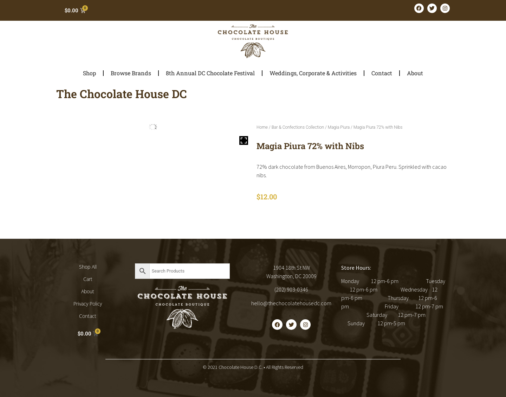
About (415, 73)
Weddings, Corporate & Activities (313, 73)
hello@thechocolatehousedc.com (291, 303)
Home (262, 127)
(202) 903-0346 (291, 289)
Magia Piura (339, 127)
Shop (89, 73)
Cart (87, 279)
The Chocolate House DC (121, 93)
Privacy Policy (87, 303)
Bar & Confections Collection (298, 127)
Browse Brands (131, 73)
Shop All (88, 266)
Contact (381, 73)
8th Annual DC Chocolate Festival (210, 73)
